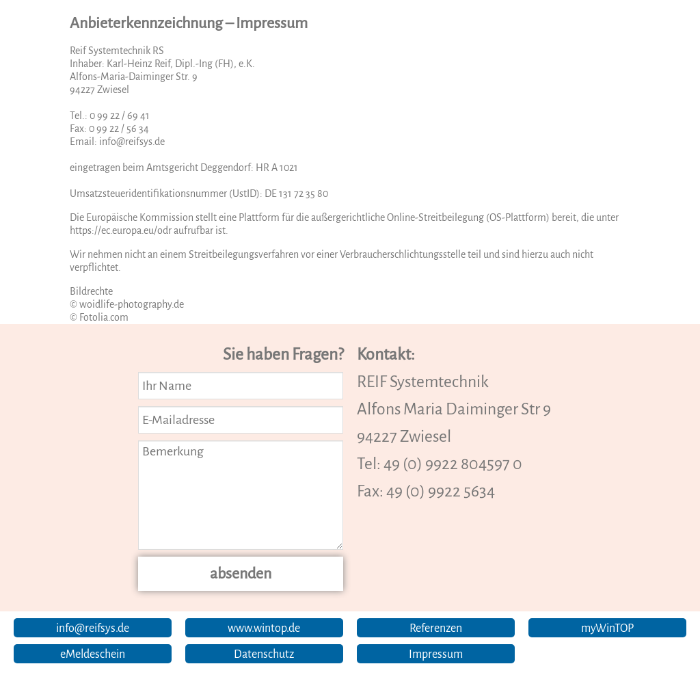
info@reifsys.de (132, 141)
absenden (240, 574)
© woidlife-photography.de (127, 304)
